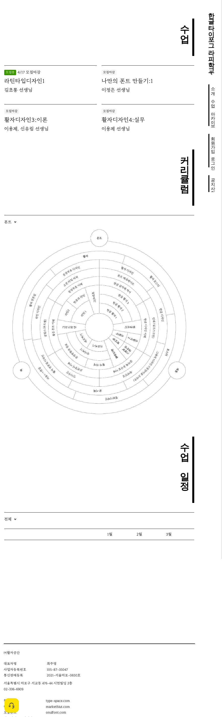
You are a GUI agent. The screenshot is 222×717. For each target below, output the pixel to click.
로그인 (213, 161)
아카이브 (213, 117)
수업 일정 (185, 460)
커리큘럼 (185, 168)
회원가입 (213, 142)
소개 (213, 88)
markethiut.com (58, 707)
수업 (213, 101)
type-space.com (58, 701)
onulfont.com (56, 712)
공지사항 (213, 183)
